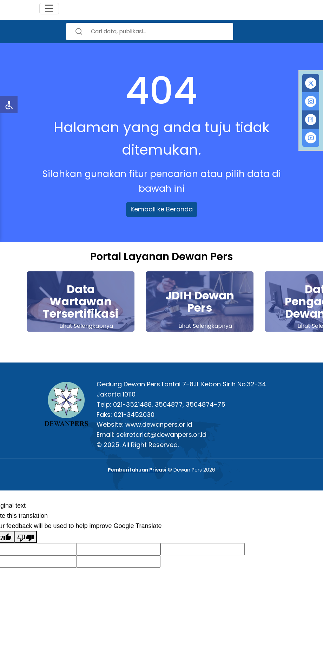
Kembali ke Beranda (162, 209)
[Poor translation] (25, 537)
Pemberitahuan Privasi (137, 469)
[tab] (310, 83)
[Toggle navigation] (49, 8)
